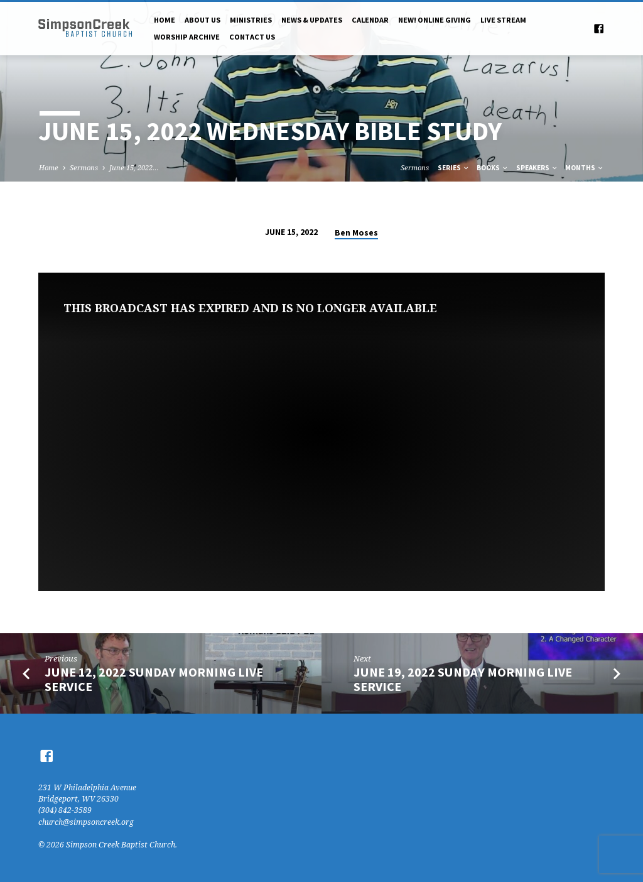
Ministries (251, 19)
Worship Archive (187, 36)
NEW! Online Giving (434, 19)
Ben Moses (356, 232)
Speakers (537, 167)
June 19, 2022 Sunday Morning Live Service (463, 679)
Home (164, 19)
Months (584, 167)
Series (454, 167)
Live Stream (503, 19)
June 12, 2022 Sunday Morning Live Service (154, 679)
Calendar (370, 19)
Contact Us (252, 36)
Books (493, 167)
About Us (202, 19)
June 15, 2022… (134, 167)
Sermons (84, 167)
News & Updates (311, 19)
